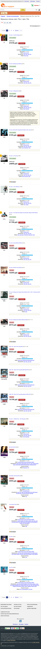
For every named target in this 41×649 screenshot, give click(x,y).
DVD (10, 22)
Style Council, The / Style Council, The (20, 522)
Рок (28, 467)
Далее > (17, 30)
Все (2, 22)
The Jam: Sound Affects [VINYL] (15, 242)
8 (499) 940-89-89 (11, 640)
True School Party (12, 504)
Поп (26, 496)
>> (21, 30)
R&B (26, 526)
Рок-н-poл (30, 589)
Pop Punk (27, 108)
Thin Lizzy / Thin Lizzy (22, 493)
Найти (22, 9)
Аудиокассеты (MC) (5, 611)
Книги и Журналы (5, 615)
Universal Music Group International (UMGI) (26, 462)
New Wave (26, 147)
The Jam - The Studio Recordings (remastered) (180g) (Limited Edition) (23, 212)
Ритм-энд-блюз (25, 589)
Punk (29, 147)
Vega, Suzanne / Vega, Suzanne (32, 554)
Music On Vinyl (26, 52)
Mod (25, 55)
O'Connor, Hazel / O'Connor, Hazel (19, 554)
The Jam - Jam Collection (14, 186)
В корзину (22, 43)
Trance (27, 204)
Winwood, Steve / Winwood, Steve (30, 464)
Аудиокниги (30, 606)
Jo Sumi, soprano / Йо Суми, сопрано (24, 520)
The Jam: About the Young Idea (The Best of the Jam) (20, 129)
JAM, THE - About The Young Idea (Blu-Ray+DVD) (19, 369)
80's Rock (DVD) (12, 447)
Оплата (38, 1)
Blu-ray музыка (17, 606)
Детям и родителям (31, 608)
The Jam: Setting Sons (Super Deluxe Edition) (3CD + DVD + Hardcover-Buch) (24, 292)
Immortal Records (26, 490)
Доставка (32, 1)
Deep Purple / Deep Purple (21, 463)
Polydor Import (26, 106)
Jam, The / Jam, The (27, 54)
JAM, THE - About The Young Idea (16, 346)
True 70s (11, 567)
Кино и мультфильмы (32, 604)
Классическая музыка (6, 608)
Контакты (27, 1)
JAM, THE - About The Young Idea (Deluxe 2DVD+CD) (20, 394)
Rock (27, 55)
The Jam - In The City (13, 155)
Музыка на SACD (17, 604)
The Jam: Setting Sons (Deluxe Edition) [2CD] (18, 319)
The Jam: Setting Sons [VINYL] (15, 63)
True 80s (11, 536)
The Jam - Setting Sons (14, 90)
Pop (24, 204)
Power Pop (30, 234)
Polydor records (26, 81)
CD (7, 22)
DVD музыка (17, 608)
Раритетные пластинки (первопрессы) (10, 613)
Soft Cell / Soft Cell (29, 493)
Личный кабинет (39, 10)
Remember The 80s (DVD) (14, 475)
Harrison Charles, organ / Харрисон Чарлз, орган (27, 586)
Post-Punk (26, 234)
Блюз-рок (25, 467)
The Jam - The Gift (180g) (14, 35)
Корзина (37, 5)
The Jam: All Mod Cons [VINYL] (15, 267)
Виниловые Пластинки (6, 604)
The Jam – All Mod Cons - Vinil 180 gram (17, 418)
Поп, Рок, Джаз (4, 606)
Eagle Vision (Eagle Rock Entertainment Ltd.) (26, 360)
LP (4, 22)
